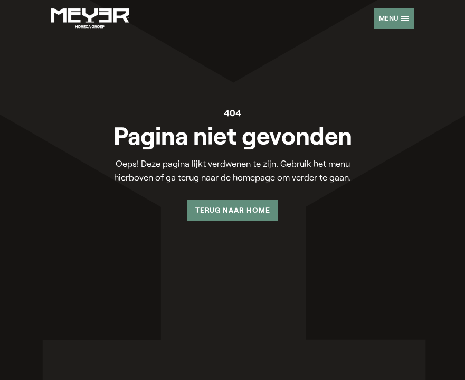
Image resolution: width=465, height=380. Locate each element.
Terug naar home (232, 209)
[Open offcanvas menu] (394, 18)
